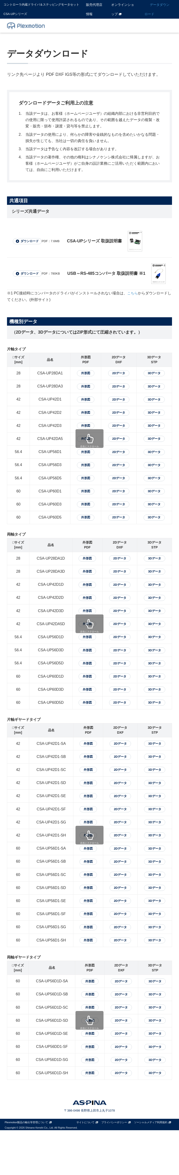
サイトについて (85, 1167)
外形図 (82, 374)
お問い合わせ (157, 26)
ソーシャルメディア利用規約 (150, 1167)
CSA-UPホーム (84, 26)
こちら (132, 293)
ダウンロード (32, 241)
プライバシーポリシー (114, 1167)
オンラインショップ (122, 9)
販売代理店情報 (94, 9)
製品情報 (111, 26)
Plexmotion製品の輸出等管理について (26, 1167)
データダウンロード (157, 9)
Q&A (130, 26)
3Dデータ (153, 374)
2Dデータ (116, 374)
